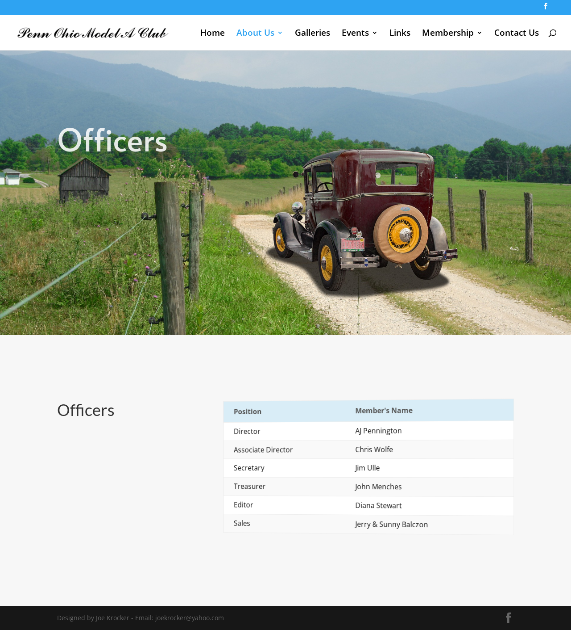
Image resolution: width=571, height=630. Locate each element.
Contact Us (516, 33)
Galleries (312, 33)
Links (399, 33)
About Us (255, 33)
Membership (448, 33)
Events (355, 33)
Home (212, 33)
